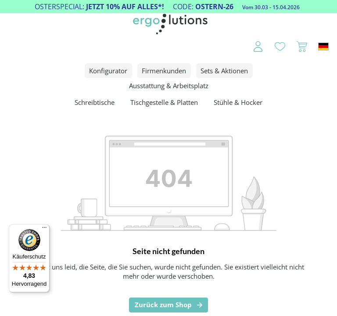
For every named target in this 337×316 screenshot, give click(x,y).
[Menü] (44, 229)
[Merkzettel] (280, 47)
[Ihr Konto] (252, 47)
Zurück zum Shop (163, 304)
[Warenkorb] (302, 47)
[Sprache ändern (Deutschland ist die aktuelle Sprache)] (323, 46)
